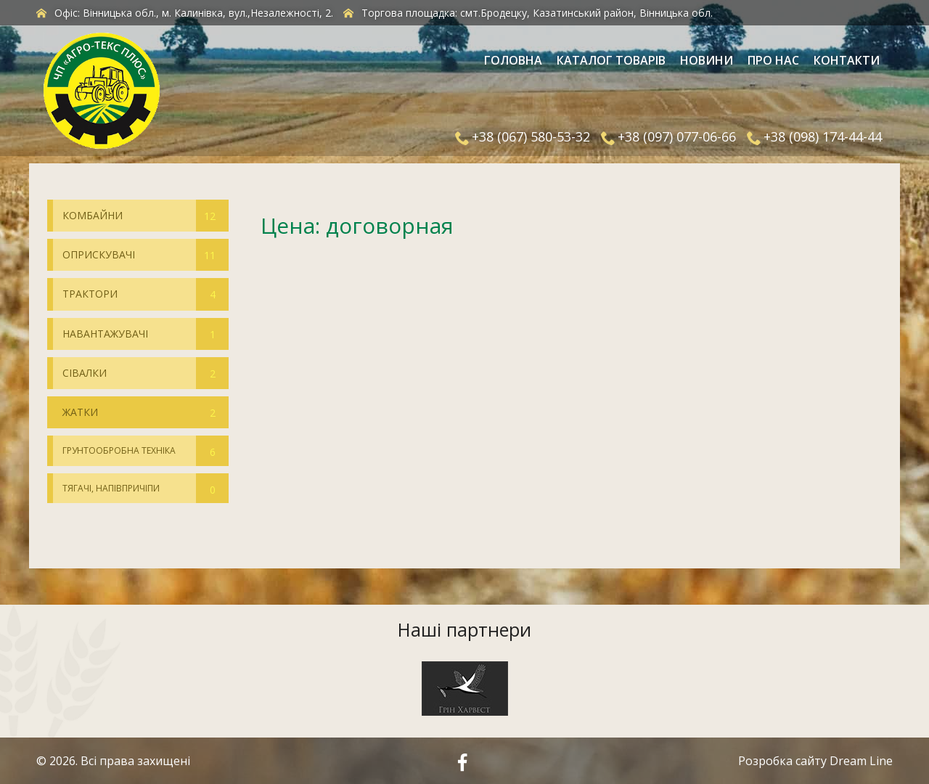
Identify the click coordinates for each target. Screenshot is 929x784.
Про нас (773, 60)
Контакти (847, 60)
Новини (706, 60)
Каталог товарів (611, 60)
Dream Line (861, 761)
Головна (513, 60)
